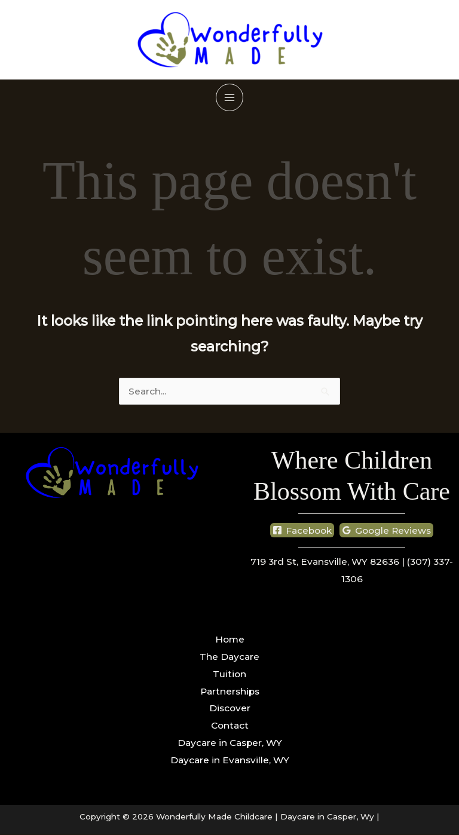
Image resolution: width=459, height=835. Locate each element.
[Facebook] (302, 531)
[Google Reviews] (387, 531)
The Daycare (229, 657)
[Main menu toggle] (229, 97)
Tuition (229, 674)
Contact (230, 726)
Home (229, 640)
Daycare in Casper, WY (230, 743)
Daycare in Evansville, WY (229, 760)
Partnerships (229, 691)
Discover (229, 708)
